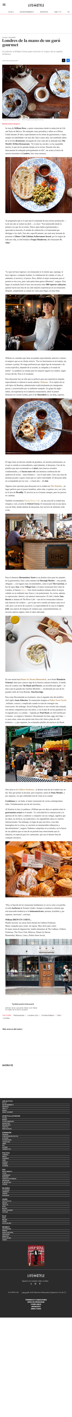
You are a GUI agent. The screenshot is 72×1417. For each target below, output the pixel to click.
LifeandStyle (6, 1149)
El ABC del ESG (6, 1182)
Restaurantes (19, 1015)
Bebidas (4, 1230)
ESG (3, 1145)
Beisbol (4, 1119)
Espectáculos (6, 1201)
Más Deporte (6, 1125)
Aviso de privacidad (36, 1302)
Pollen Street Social (58, 700)
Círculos (5, 1204)
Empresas (5, 1134)
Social (4, 1173)
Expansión (6, 1133)
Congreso (5, 1158)
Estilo (11, 12)
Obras (4, 1143)
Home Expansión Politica (10, 1136)
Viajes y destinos (7, 1232)
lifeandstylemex (37, 1284)
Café (59, 1015)
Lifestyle (5, 1127)
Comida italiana (47, 1015)
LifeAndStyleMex (41, 1284)
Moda (4, 1206)
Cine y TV (57, 12)
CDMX (4, 1160)
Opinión (4, 1164)
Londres (6, 1018)
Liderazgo (5, 1191)
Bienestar (5, 1236)
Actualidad (6, 1190)
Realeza (4, 1203)
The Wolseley (56, 486)
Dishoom (44, 382)
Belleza (4, 1208)
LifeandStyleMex (31, 1284)
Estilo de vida (6, 1223)
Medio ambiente (7, 1171)
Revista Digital (7, 1128)
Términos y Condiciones (36, 1300)
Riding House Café (32, 501)
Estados (5, 1162)
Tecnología (6, 1141)
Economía (5, 1138)
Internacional (7, 1140)
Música (4, 1110)
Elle (4, 1216)
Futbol (4, 1117)
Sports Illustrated (11, 1116)
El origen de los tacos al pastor (16, 1010)
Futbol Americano (8, 1121)
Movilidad (5, 1177)
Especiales (5, 1195)
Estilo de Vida (6, 1238)
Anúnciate (36, 1306)
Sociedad (5, 1165)
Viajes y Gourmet (9, 37)
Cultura (5, 1212)
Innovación (5, 1180)
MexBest (6, 1227)
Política (6, 1153)
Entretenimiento (27, 12)
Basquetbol (6, 1123)
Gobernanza (6, 1175)
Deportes (44, 12)
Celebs (4, 1221)
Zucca (23, 590)
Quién (4, 1199)
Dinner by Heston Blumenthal (33, 679)
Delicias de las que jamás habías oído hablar (21, 1008)
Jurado (4, 1239)
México (4, 1156)
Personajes (6, 1234)
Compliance (36, 1304)
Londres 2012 (32, 1015)
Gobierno (5, 1154)
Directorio (36, 1309)
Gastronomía (6, 1228)
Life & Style (7, 1101)
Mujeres (5, 1147)
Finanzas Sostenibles (9, 1178)
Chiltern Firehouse (26, 789)
